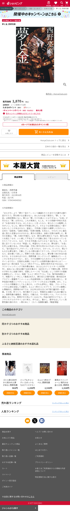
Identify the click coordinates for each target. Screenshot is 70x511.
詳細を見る (10, 393)
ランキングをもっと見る (60, 403)
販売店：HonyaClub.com (56, 93)
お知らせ (38, 437)
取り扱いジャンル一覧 (11, 450)
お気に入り (9, 133)
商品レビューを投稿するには (53, 155)
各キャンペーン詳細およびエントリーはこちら (23, 113)
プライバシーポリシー (44, 462)
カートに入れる (43, 132)
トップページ (6, 8)
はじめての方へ (41, 450)
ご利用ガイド (7, 486)
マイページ (6, 474)
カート (4, 468)
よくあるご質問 (41, 444)
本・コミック (20, 8)
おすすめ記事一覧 (9, 462)
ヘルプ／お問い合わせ (44, 431)
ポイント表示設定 (9, 480)
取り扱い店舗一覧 (9, 456)
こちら (31, 496)
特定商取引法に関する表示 (45, 477)
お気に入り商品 (8, 437)
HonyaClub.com (9, 314)
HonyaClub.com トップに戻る (53, 140)
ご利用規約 (39, 456)
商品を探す (6, 431)
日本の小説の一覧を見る (55, 146)
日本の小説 (48, 8)
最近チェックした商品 (11, 444)
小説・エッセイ (34, 8)
